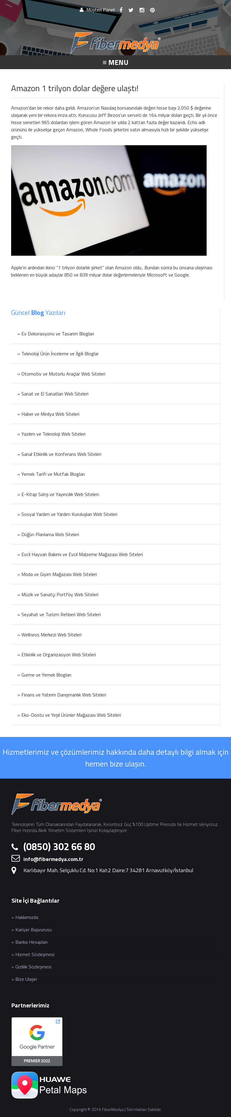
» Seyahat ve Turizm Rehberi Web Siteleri (59, 614)
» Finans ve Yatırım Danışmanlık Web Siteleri (61, 694)
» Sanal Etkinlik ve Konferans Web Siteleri (59, 454)
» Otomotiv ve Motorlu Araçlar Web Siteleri (61, 373)
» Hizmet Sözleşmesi (32, 954)
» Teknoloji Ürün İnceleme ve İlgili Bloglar (58, 353)
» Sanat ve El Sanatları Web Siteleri (52, 393)
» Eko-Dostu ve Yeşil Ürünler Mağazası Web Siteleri (69, 715)
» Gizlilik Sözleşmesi (31, 966)
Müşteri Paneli (97, 9)
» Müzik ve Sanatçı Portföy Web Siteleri (57, 594)
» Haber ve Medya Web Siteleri (48, 414)
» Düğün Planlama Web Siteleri (48, 534)
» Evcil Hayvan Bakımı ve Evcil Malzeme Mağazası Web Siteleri (80, 554)
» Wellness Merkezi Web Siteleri (49, 634)
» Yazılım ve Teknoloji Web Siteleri (51, 433)
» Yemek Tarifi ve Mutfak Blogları (51, 474)
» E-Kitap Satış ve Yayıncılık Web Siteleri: (58, 494)
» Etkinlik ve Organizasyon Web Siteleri (56, 654)
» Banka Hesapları (29, 942)
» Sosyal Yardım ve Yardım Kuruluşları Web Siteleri (67, 514)
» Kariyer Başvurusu (31, 929)
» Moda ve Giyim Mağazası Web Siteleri (57, 574)
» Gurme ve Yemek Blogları (44, 674)
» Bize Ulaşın (24, 979)
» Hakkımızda (24, 917)
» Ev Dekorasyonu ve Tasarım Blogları (55, 333)
